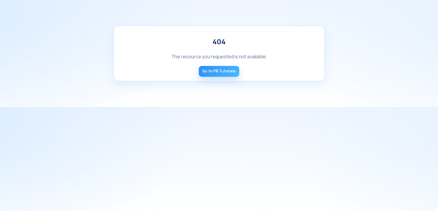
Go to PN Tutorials (219, 71)
